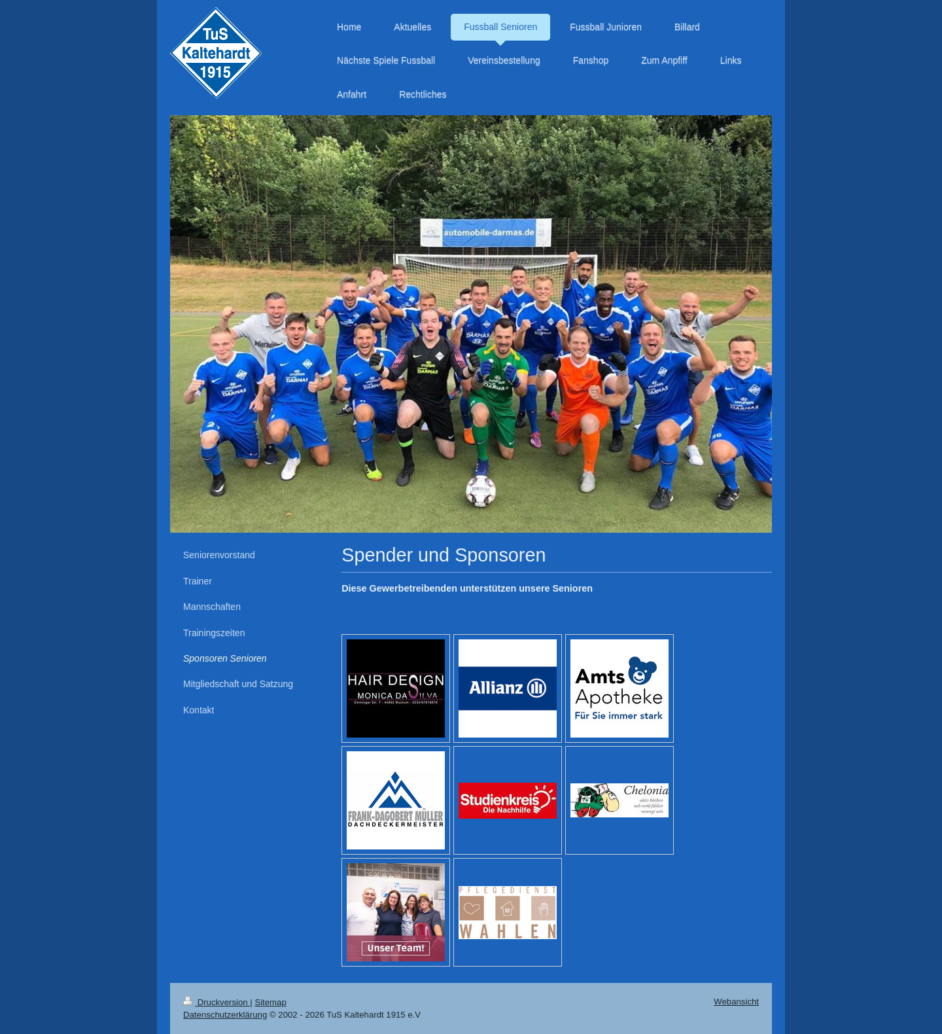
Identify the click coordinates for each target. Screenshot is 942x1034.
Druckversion (216, 1002)
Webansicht (736, 1002)
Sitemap (270, 1002)
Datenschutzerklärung (225, 1015)
